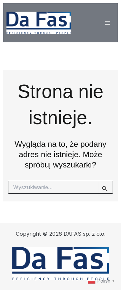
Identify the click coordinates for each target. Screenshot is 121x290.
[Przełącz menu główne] (107, 23)
